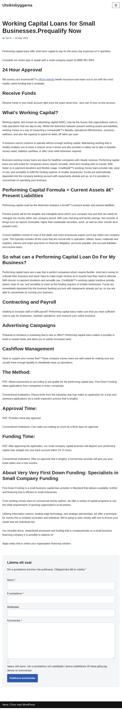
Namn (11, 581)
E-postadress (15, 595)
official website (46, 79)
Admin (8, 38)
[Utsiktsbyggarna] (17, 5)
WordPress (29, 706)
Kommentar (14, 622)
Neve (5, 706)
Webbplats (13, 608)
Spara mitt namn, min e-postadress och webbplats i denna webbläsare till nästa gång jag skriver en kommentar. (57, 670)
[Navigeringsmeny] (116, 5)
